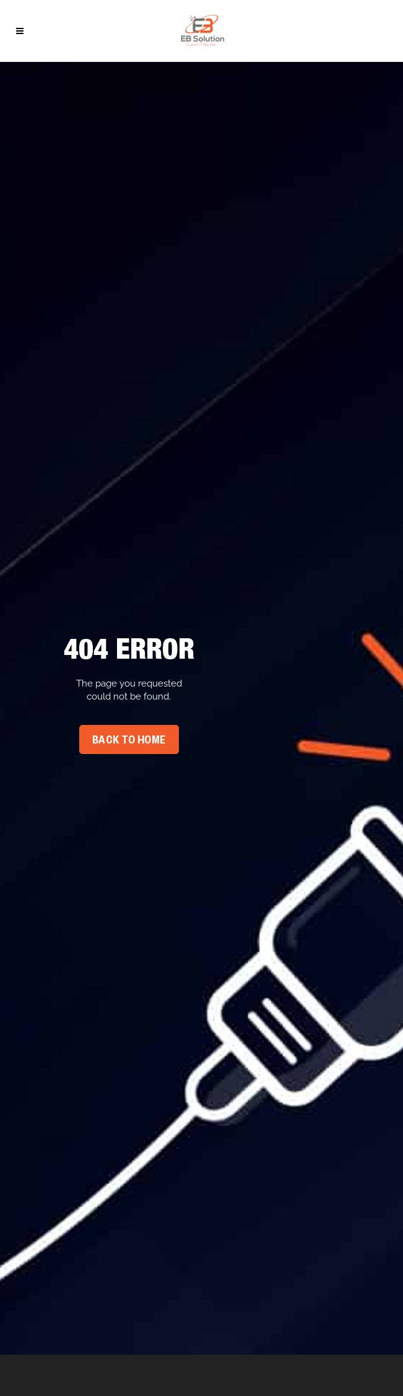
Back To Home (129, 741)
